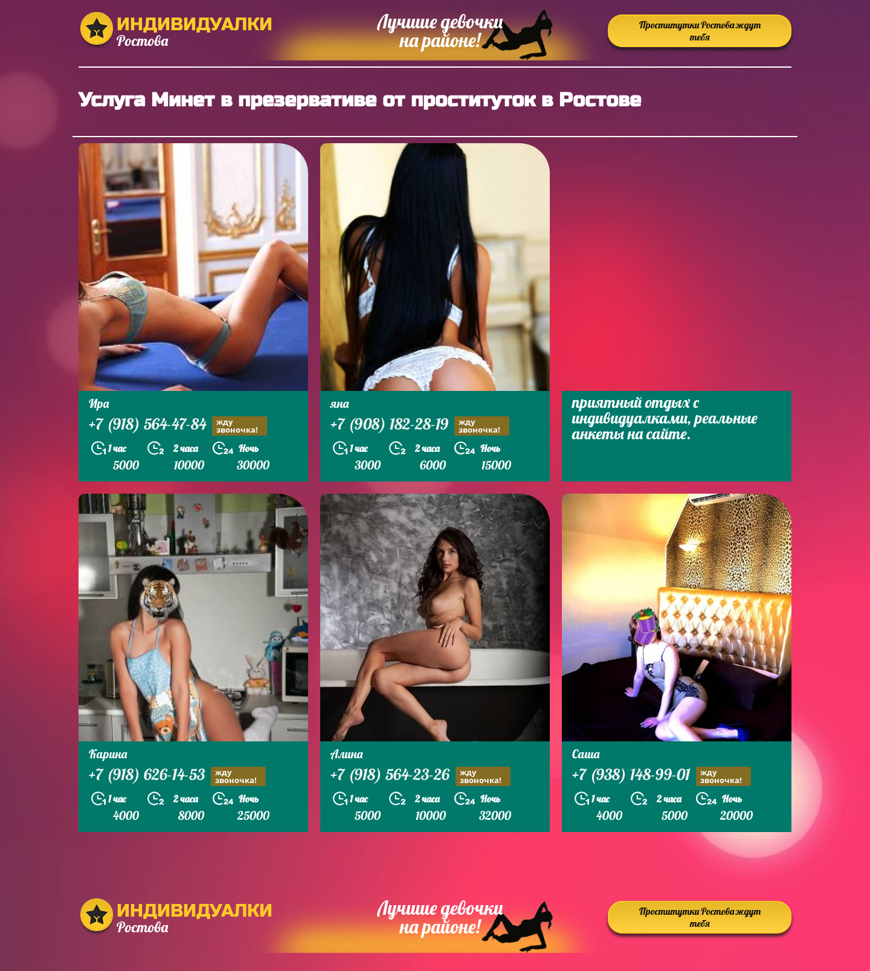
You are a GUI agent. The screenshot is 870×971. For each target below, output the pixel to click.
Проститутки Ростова (700, 31)
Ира (99, 403)
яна (339, 403)
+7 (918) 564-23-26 (420, 776)
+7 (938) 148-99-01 (661, 776)
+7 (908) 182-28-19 (419, 426)
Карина (108, 753)
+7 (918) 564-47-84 (178, 426)
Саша (585, 753)
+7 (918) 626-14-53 (177, 776)
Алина (346, 753)
